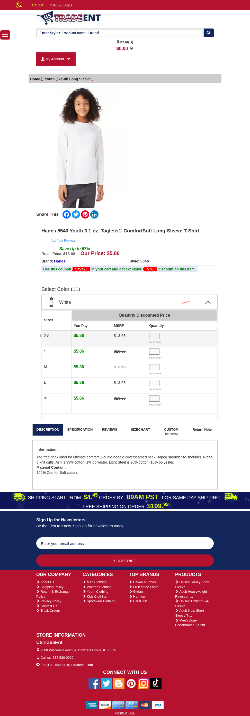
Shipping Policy (50, 587)
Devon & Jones (142, 582)
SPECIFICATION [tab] (80, 429)
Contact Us (46, 606)
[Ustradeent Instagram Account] (143, 683)
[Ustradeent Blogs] (118, 683)
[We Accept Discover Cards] (105, 705)
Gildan (136, 591)
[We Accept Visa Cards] (158, 705)
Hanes (60, 261)
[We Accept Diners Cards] (118, 705)
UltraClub (138, 601)
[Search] (208, 33)
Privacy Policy (48, 601)
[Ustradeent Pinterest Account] (131, 683)
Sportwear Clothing (99, 601)
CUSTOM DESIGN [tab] (171, 432)
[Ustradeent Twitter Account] (106, 683)
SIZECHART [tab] (140, 429)
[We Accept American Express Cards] (92, 705)
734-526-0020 (60, 5)
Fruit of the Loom (143, 587)
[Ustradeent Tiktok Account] (156, 683)
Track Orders (48, 611)
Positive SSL (125, 713)
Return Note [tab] (202, 429)
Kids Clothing (94, 596)
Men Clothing (94, 582)
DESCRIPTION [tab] (48, 429)
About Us (45, 582)
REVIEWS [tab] (109, 429)
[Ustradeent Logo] (86, 17)
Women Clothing (97, 587)
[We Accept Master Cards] (145, 705)
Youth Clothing (95, 591)
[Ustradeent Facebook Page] (94, 683)
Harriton (137, 596)
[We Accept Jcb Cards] (132, 705)
